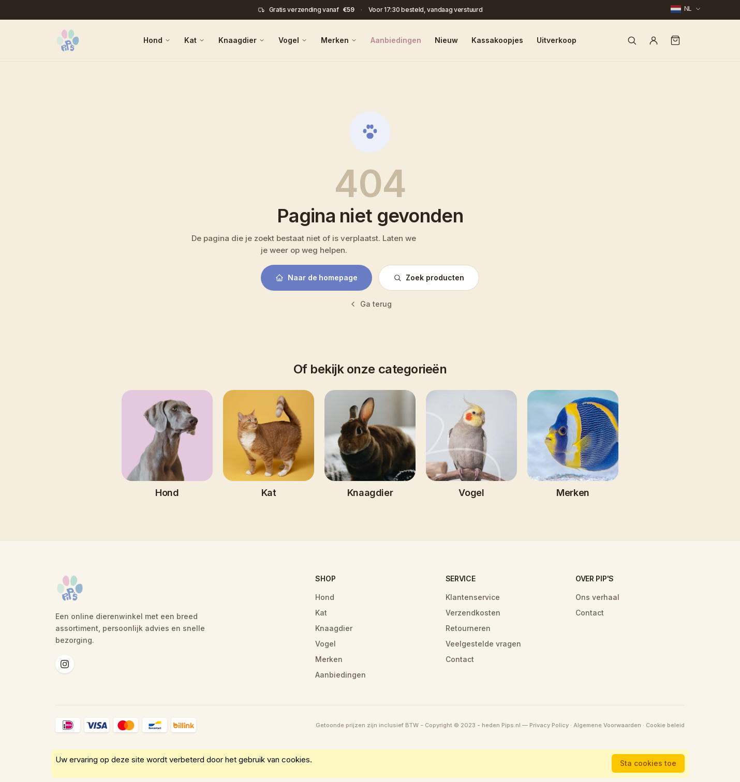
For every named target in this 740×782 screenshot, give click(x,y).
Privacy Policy (549, 725)
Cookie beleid (665, 725)
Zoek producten (428, 277)
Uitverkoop (556, 40)
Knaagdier (241, 40)
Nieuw (446, 40)
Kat (194, 40)
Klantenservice (473, 597)
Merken (339, 40)
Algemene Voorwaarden (607, 725)
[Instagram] (64, 664)
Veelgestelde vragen (483, 643)
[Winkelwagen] (675, 40)
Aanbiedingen (396, 40)
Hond (157, 40)
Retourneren (468, 628)
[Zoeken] (632, 40)
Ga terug (370, 303)
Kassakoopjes (497, 40)
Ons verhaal (597, 597)
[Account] (653, 40)
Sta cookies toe (648, 763)
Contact (460, 659)
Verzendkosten (473, 612)
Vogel (292, 40)
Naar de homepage (316, 277)
